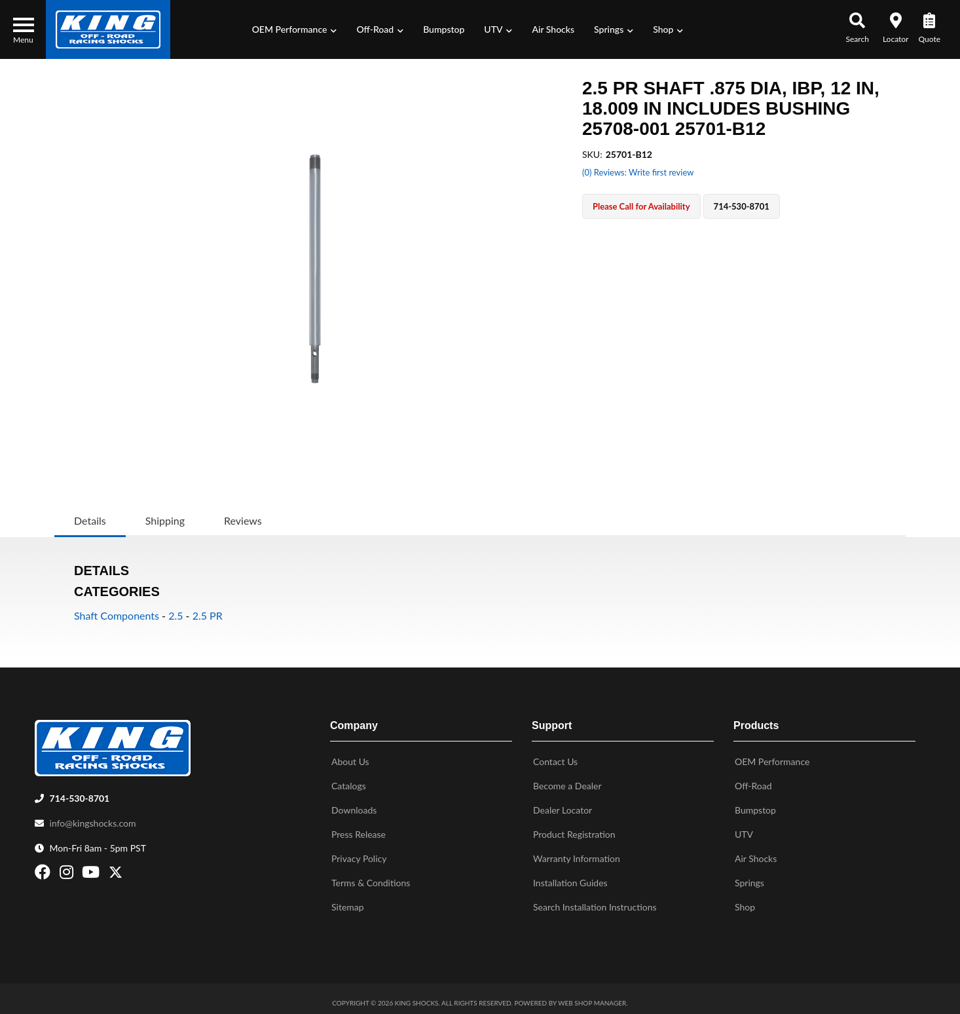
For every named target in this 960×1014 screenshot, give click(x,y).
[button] (294, 29)
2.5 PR (208, 615)
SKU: (592, 154)
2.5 (175, 615)
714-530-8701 (80, 792)
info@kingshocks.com (93, 817)
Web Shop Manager (592, 998)
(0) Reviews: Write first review (637, 172)
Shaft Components (116, 615)
